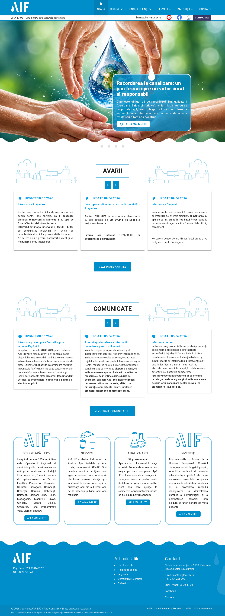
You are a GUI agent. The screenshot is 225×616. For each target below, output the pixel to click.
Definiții (122, 583)
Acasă (101, 9)
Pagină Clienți (138, 9)
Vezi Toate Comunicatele (112, 411)
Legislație (123, 574)
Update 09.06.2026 (106, 198)
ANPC (150, 608)
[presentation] (108, 185)
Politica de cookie (127, 569)
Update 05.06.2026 (106, 336)
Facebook (170, 591)
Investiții (183, 9)
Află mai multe (133, 124)
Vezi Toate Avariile (112, 266)
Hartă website (125, 565)
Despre (115, 9)
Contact (205, 9)
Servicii (163, 9)
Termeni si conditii (182, 608)
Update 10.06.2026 (39, 198)
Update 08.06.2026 (39, 336)
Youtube (170, 597)
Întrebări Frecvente (148, 17)
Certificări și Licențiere (130, 579)
